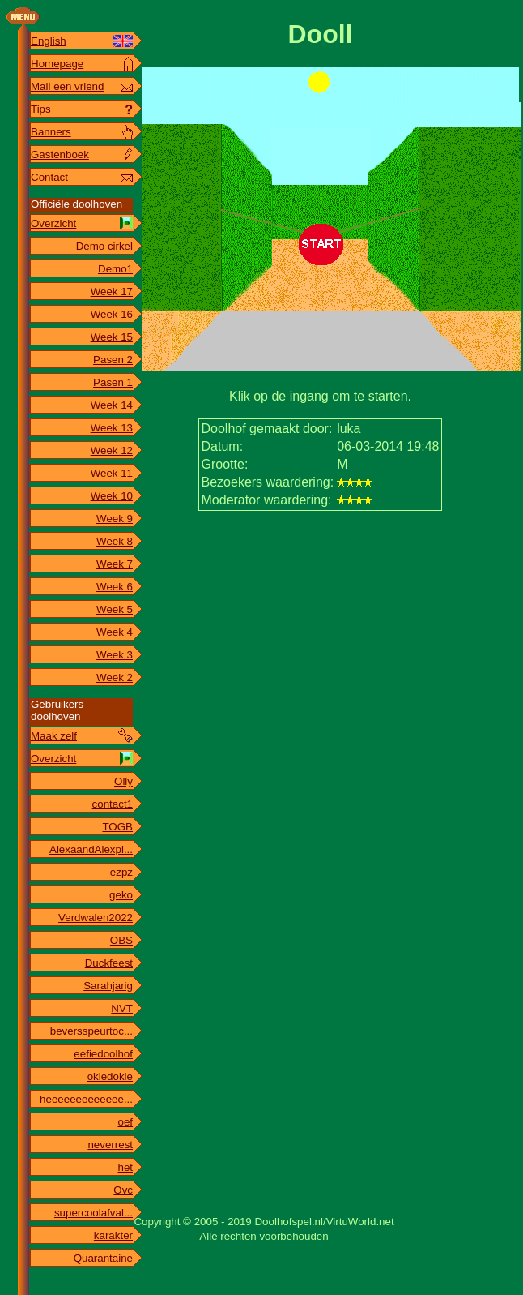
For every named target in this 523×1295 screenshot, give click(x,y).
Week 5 (114, 609)
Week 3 (114, 655)
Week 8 (114, 541)
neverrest (110, 1144)
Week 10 (112, 496)
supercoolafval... (93, 1213)
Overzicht (53, 223)
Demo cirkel (104, 246)
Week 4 (114, 632)
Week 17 (112, 291)
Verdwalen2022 (95, 917)
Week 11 (112, 473)
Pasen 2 (113, 360)
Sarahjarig (108, 986)
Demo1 (115, 269)
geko (121, 895)
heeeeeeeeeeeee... (86, 1099)
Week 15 (112, 337)
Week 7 (114, 564)
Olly (123, 781)
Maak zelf (54, 736)
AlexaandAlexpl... (91, 849)
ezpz (121, 872)
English (48, 41)
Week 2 (114, 677)
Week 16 (112, 314)
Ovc (123, 1190)
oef (125, 1122)
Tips (41, 109)
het (125, 1167)
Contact (49, 177)
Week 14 (112, 405)
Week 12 (112, 450)
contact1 (112, 804)
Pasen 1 (113, 382)
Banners (51, 132)
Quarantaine (103, 1258)
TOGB (117, 827)
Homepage (57, 64)
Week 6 (114, 587)
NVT (122, 1008)
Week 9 (114, 518)
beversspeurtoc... (91, 1031)
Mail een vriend (67, 86)
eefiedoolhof (103, 1054)
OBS (121, 940)
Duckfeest (109, 963)
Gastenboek (60, 154)
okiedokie (110, 1076)
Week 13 (112, 428)
